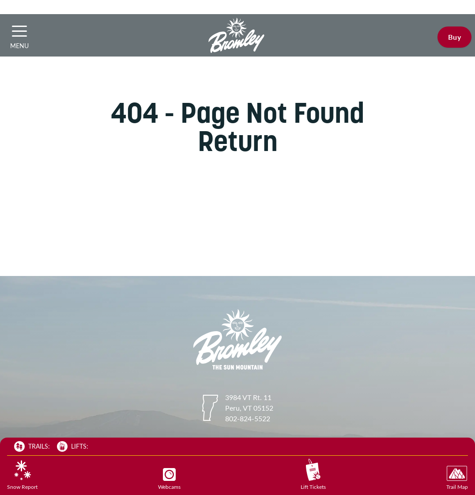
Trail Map (457, 478)
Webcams (169, 479)
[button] (19, 31)
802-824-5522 (247, 418)
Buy (454, 37)
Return (238, 141)
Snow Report (22, 475)
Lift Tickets (313, 474)
